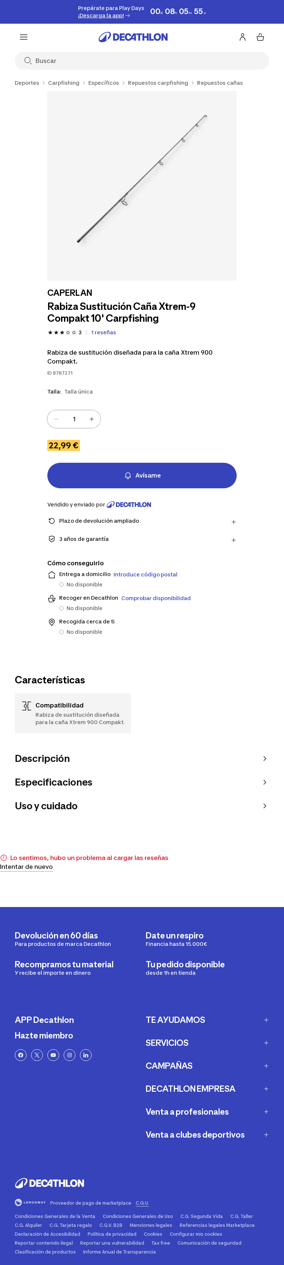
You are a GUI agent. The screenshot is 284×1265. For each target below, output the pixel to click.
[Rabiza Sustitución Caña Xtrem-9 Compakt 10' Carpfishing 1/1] (142, 186)
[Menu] (24, 37)
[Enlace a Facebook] (21, 1055)
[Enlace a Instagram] (69, 1055)
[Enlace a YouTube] (53, 1055)
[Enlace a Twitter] (37, 1055)
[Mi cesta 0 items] (260, 37)
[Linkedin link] (86, 1055)
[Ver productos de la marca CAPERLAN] (69, 293)
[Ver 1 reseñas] (103, 332)
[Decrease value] (56, 419)
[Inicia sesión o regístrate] (242, 37)
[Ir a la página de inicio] (133, 37)
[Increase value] (92, 419)
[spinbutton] (74, 419)
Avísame (142, 475)
